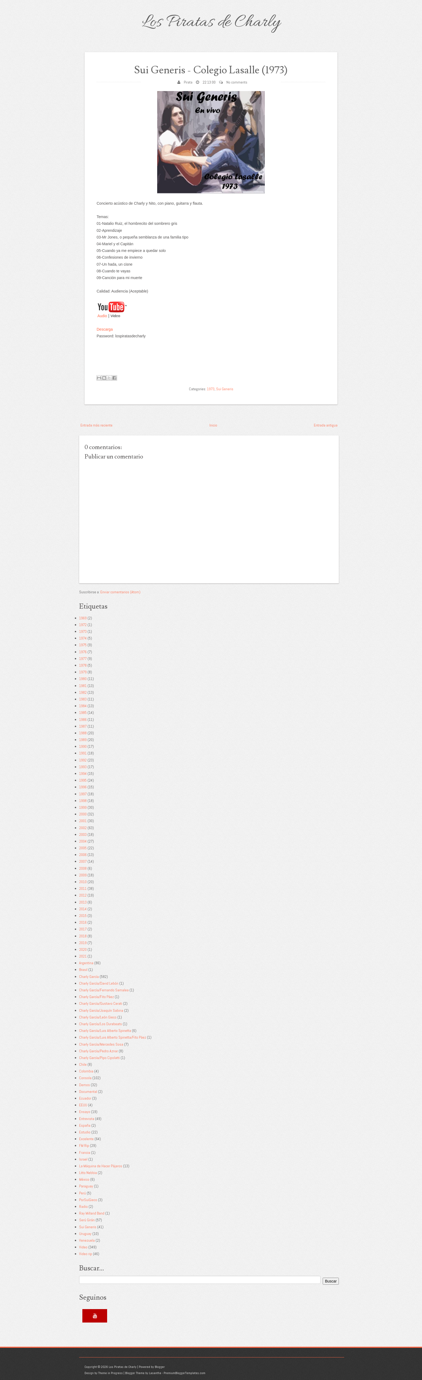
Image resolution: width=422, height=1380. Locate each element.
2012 (83, 895)
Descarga (105, 329)
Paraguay (86, 1186)
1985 (83, 712)
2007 (83, 861)
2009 (83, 875)
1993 (83, 766)
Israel (83, 1159)
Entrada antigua (325, 425)
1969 (83, 618)
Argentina (86, 962)
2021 (83, 956)
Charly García (89, 976)
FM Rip (84, 1145)
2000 (83, 814)
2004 (83, 841)
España (84, 1125)
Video (83, 1247)
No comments (236, 82)
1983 (83, 699)
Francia (84, 1152)
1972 (83, 624)
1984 (83, 705)
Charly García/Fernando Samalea (104, 990)
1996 (83, 787)
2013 (83, 902)
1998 (83, 800)
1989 (83, 739)
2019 (83, 942)
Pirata (188, 82)
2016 (83, 922)
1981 (83, 685)
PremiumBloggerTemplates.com (184, 1373)
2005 (83, 848)
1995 (83, 780)
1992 (83, 760)
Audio (102, 316)
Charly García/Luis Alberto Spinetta (105, 1030)
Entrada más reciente (96, 425)
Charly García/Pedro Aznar (98, 1051)
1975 (83, 644)
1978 (83, 665)
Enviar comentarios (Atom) (120, 592)
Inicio (213, 425)
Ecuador (85, 1098)
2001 (83, 820)
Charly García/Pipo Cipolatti (99, 1057)
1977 (83, 658)
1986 (83, 719)
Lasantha (155, 1373)
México (84, 1179)
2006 (83, 854)
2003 (83, 834)
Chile (83, 1064)
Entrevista (86, 1118)
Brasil (83, 969)
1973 (210, 388)
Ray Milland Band (91, 1213)
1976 (83, 651)
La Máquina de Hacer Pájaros (100, 1166)
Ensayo (84, 1111)
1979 (83, 672)
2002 (83, 827)
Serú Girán (87, 1220)
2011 (83, 888)
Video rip (85, 1253)
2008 (83, 868)
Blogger (160, 1367)
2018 (83, 936)
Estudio (84, 1132)
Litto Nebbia (88, 1172)
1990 (83, 746)
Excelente (86, 1138)
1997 (83, 794)
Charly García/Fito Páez (96, 996)
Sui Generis (224, 388)
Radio (83, 1206)
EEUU (83, 1105)
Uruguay (85, 1233)
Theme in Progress (110, 1373)
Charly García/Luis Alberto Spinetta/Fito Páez (112, 1037)
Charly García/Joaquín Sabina (101, 1010)
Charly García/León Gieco (98, 1017)
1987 (83, 726)
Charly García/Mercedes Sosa (101, 1044)
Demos (84, 1084)
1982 (83, 692)
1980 (83, 678)
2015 (83, 915)
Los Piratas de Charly (211, 22)
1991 (83, 753)
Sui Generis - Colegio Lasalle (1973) (211, 70)
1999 (83, 807)
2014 (83, 908)
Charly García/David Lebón (98, 983)
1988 (83, 733)
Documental (88, 1091)
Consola (85, 1077)
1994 (83, 773)
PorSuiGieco (88, 1199)
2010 (83, 881)
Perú (82, 1193)
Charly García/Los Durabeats (100, 1023)
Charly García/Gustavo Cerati (100, 1003)
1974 (83, 638)
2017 (83, 929)
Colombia (86, 1071)
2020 (83, 949)
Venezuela (87, 1240)
